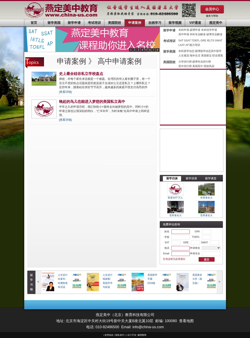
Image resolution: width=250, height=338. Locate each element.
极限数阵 (142, 335)
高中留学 (216, 51)
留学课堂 (210, 178)
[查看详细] (65, 91)
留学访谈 (172, 178)
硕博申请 (195, 29)
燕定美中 (215, 22)
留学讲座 (191, 178)
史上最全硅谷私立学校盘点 (81, 74)
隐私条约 (119, 335)
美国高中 (198, 66)
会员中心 (212, 9)
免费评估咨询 (171, 224)
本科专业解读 (198, 34)
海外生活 (195, 55)
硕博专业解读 (214, 34)
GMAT (218, 40)
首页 (34, 22)
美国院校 (114, 22)
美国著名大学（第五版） (197, 278)
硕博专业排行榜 (201, 61)
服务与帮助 (212, 15)
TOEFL (195, 40)
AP (187, 44)
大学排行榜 (185, 61)
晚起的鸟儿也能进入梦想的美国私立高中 (92, 102)
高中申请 (183, 34)
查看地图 (186, 321)
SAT (181, 40)
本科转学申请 (209, 29)
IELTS (211, 40)
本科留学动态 (186, 51)
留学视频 (175, 22)
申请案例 (134, 22)
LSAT (181, 44)
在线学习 (154, 22)
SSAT (187, 40)
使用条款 (109, 335)
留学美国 (54, 22)
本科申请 (183, 29)
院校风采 (209, 66)
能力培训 (194, 44)
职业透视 (217, 55)
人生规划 (184, 55)
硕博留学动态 (203, 51)
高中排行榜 (185, 66)
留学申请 (74, 22)
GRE (203, 40)
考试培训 (94, 22)
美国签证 (207, 55)
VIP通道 (195, 22)
